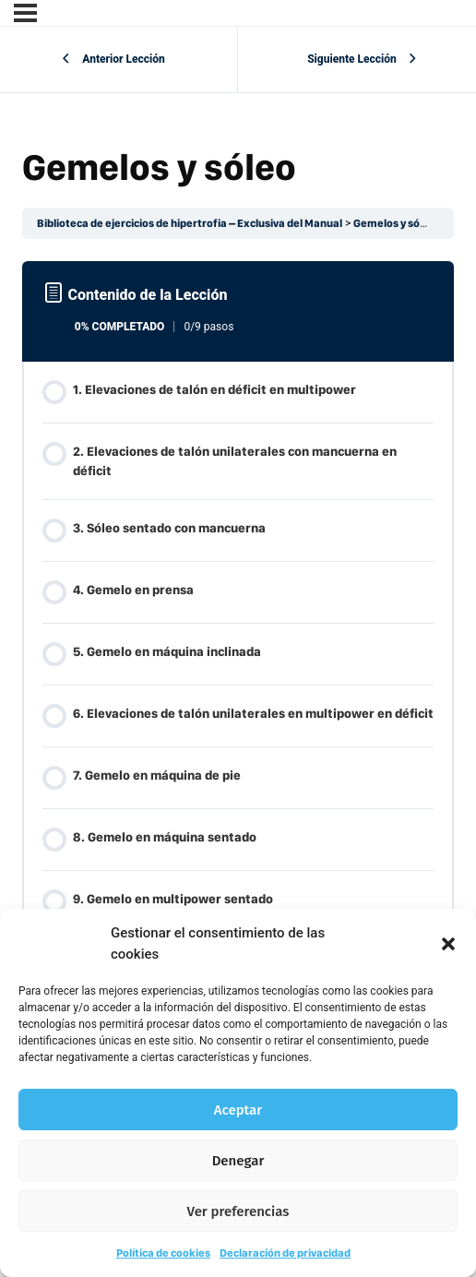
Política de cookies (163, 1253)
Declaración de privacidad (285, 1253)
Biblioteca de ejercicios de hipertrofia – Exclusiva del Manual (189, 223)
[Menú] (25, 13)
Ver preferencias (238, 1211)
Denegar (238, 1160)
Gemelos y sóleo (394, 223)
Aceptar (238, 1110)
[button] (448, 944)
